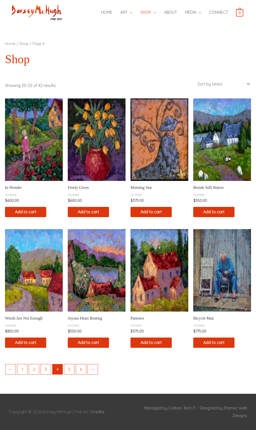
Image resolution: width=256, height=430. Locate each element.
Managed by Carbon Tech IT (170, 408)
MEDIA (190, 12)
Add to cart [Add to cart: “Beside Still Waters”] (213, 211)
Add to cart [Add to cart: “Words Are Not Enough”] (25, 342)
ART (124, 12)
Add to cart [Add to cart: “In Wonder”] (25, 211)
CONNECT (218, 12)
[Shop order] (222, 83)
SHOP (145, 12)
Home (10, 43)
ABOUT (170, 12)
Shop (24, 43)
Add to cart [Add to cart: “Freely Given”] (88, 211)
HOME (106, 12)
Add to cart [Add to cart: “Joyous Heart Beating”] (88, 342)
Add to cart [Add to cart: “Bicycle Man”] (213, 342)
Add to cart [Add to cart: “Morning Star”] (151, 211)
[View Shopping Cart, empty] (239, 12)
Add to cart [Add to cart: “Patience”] (151, 342)
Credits (97, 411)
